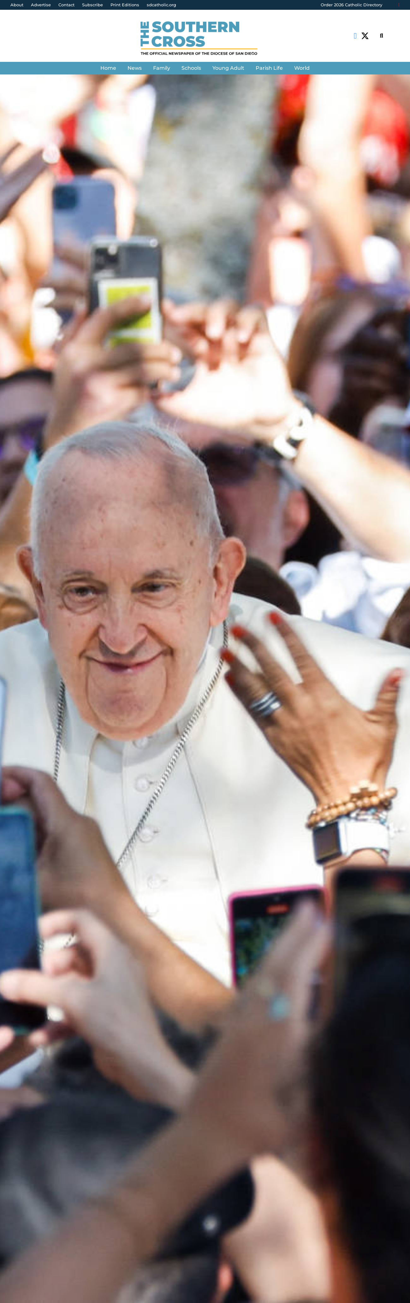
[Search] (381, 36)
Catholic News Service (45, 722)
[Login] (399, 5)
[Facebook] (355, 36)
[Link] (205, 39)
